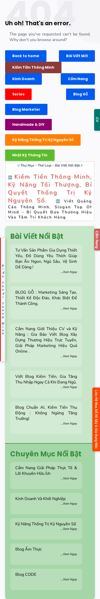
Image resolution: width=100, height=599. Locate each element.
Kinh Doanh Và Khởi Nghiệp (46, 501)
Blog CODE (46, 576)
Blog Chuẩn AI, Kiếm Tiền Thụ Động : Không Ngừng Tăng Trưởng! (46, 415)
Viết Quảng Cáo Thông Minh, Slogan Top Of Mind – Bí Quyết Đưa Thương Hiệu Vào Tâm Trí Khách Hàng (50, 209)
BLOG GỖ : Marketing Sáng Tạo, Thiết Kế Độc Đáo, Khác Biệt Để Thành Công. (46, 300)
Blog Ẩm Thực (46, 551)
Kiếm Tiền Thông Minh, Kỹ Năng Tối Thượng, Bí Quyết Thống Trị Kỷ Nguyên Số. (50, 188)
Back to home (25, 55)
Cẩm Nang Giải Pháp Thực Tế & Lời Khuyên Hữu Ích (46, 472)
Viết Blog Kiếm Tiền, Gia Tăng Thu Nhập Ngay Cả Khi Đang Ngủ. (46, 381)
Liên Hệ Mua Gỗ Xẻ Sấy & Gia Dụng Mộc (96, 419)
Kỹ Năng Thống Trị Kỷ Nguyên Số (46, 526)
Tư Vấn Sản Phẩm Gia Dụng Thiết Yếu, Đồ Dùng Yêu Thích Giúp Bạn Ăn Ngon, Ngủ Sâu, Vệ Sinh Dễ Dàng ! (46, 260)
